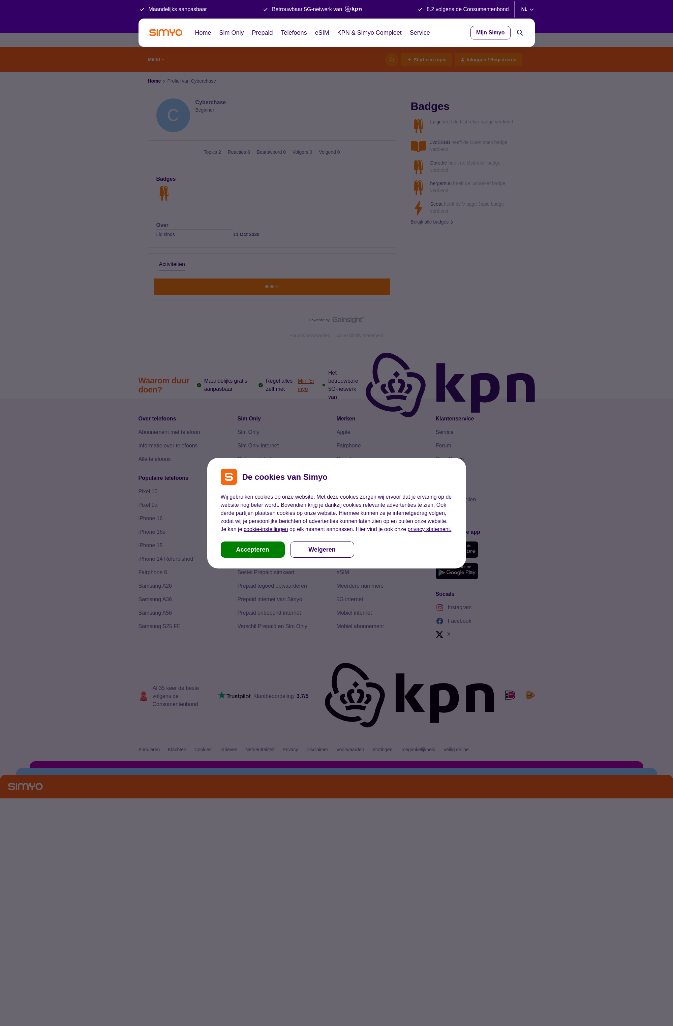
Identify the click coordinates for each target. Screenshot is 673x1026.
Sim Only (231, 32)
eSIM (322, 32)
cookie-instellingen (266, 529)
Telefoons (294, 32)
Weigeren (322, 549)
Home (203, 32)
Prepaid (262, 32)
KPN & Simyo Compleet (369, 32)
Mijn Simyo (490, 32)
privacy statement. (430, 529)
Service (420, 32)
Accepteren (252, 549)
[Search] (520, 33)
